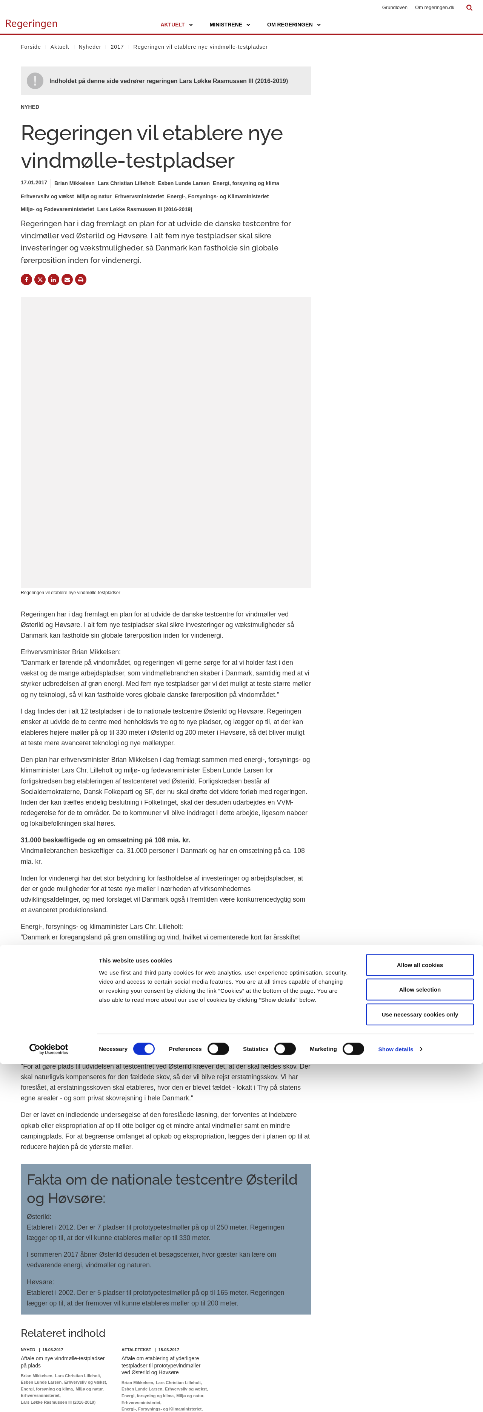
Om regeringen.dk (434, 7)
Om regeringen (290, 25)
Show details (396, 1397)
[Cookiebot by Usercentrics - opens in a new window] (49, 1397)
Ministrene (226, 25)
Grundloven (395, 7)
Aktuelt (172, 25)
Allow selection (420, 1338)
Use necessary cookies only (420, 1362)
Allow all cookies (420, 1313)
